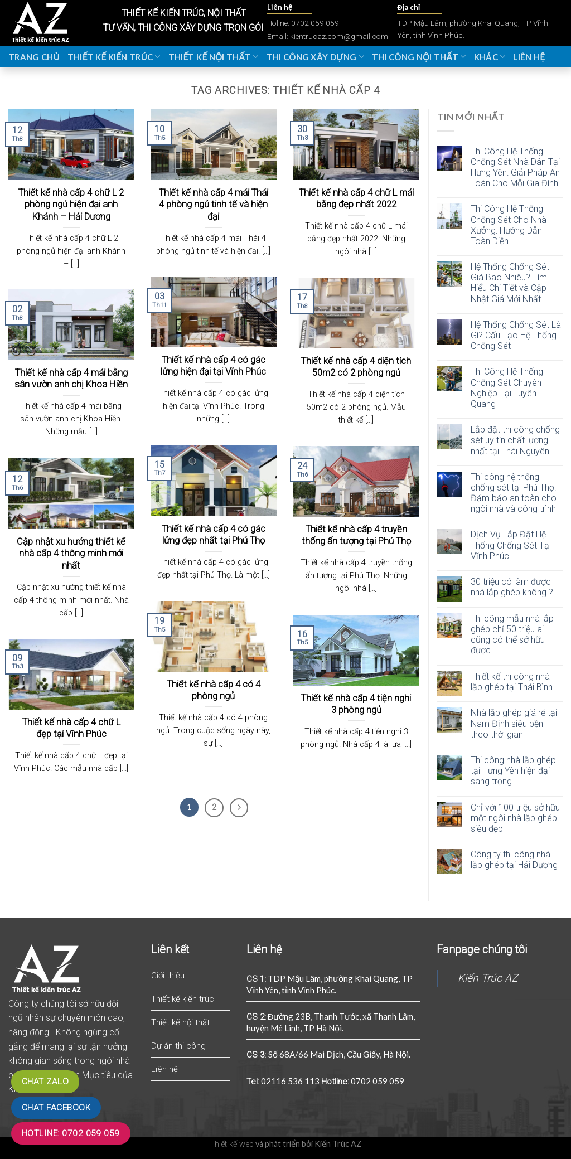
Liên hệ (529, 57)
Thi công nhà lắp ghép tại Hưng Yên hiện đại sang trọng (513, 771)
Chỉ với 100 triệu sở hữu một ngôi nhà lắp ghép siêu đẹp (515, 818)
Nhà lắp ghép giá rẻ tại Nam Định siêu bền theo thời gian (514, 723)
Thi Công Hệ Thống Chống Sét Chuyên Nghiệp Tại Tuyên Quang (507, 387)
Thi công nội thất (419, 56)
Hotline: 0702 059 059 (71, 1133)
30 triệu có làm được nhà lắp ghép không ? (512, 587)
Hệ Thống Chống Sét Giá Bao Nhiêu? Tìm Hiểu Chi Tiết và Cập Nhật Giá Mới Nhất (510, 282)
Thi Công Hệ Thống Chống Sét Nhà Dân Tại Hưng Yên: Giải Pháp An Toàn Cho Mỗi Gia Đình (515, 167)
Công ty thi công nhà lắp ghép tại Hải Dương (514, 859)
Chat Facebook (56, 1108)
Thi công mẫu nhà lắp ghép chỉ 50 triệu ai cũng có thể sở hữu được (512, 634)
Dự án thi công (178, 1046)
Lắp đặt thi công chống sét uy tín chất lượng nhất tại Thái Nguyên (515, 440)
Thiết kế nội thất (213, 56)
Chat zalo (45, 1081)
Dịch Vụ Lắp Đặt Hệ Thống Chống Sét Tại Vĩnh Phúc (511, 545)
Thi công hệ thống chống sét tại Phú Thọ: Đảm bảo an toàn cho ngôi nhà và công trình (514, 493)
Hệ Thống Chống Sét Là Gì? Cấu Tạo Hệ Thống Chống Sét (516, 335)
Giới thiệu (168, 976)
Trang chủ (34, 57)
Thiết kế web (232, 1144)
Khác (490, 56)
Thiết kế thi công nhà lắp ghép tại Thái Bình (512, 681)
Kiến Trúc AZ (487, 978)
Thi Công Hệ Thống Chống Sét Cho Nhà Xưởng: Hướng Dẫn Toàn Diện (508, 224)
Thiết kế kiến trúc (114, 56)
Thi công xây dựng (315, 56)
